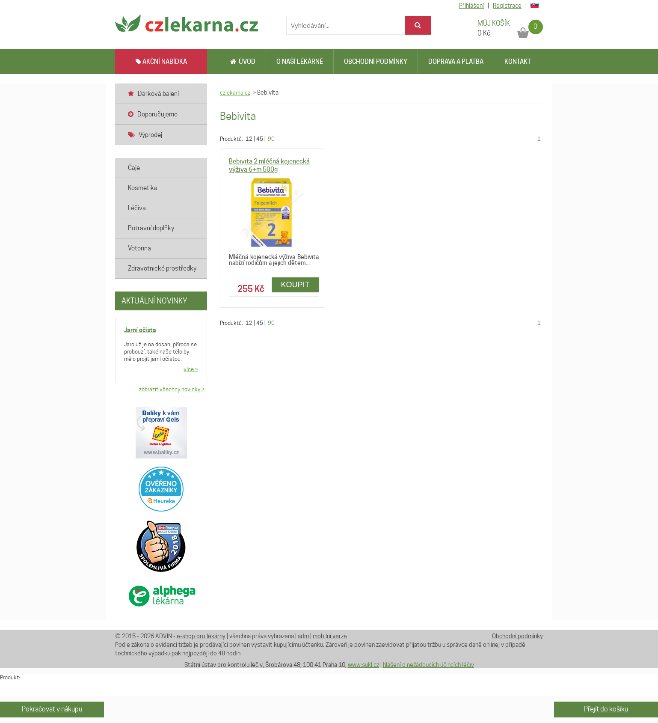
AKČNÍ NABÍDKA (161, 61)
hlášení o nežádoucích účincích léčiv (428, 664)
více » (191, 369)
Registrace (507, 5)
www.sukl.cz (363, 664)
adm (303, 636)
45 (259, 138)
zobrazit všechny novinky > (172, 389)
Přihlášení (471, 5)
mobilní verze (330, 636)
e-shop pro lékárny (201, 636)
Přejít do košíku (606, 709)
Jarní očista (140, 329)
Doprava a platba (455, 61)
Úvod (242, 61)
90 (271, 138)
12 (249, 138)
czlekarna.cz (235, 92)
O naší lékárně (299, 61)
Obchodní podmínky (375, 61)
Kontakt (517, 61)
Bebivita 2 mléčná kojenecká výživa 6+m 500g (269, 165)
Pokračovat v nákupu (52, 709)
